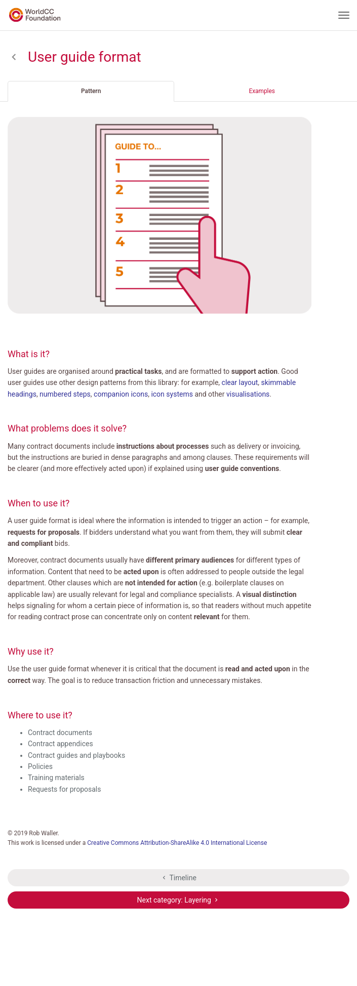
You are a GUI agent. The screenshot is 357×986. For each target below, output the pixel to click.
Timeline (178, 878)
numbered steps (65, 394)
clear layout (240, 382)
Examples (262, 91)
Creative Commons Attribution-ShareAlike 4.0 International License (177, 842)
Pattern (91, 91)
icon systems (172, 394)
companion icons (121, 394)
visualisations (247, 394)
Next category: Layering (178, 900)
